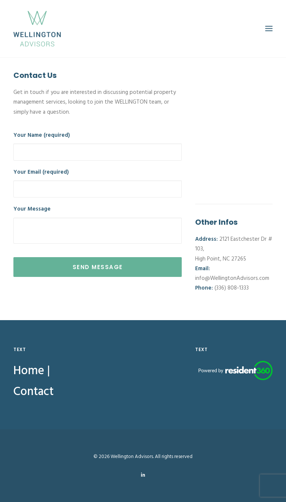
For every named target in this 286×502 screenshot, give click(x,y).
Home (28, 371)
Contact (33, 391)
